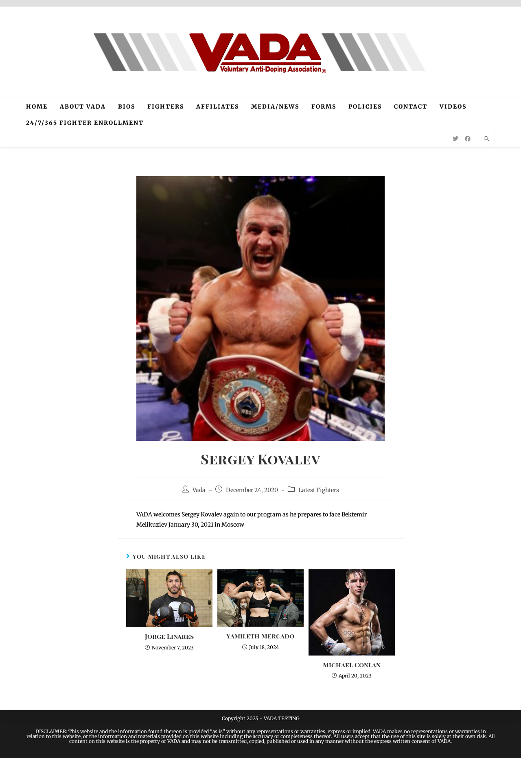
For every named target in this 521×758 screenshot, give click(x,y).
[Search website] (486, 139)
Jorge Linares (169, 636)
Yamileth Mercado (260, 636)
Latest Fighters (318, 490)
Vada (199, 490)
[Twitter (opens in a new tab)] (455, 139)
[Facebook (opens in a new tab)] (468, 139)
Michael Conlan (352, 664)
